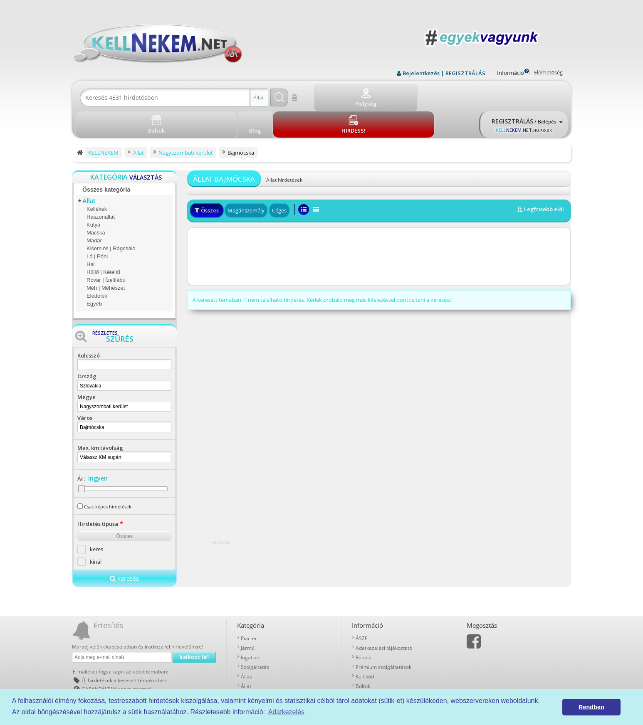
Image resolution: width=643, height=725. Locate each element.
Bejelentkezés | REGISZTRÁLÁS (444, 73)
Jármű (248, 617)
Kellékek (97, 178)
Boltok (363, 655)
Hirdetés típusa (97, 493)
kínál (95, 531)
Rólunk (363, 627)
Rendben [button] (591, 707)
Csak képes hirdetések (107, 476)
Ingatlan (250, 627)
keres (96, 519)
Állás (246, 646)
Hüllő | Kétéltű (103, 242)
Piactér (249, 608)
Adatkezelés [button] (286, 711)
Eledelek (97, 265)
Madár (94, 210)
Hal (91, 234)
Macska (96, 202)
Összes (124, 505)
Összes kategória (106, 159)
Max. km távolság (100, 417)
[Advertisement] (379, 226)
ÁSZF (361, 608)
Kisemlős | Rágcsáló (111, 218)
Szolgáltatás (255, 636)
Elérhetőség (548, 72)
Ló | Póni (97, 226)
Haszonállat (101, 186)
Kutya (93, 194)
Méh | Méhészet (106, 257)
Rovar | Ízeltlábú (106, 250)
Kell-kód (365, 646)
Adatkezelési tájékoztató (384, 617)
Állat (88, 170)
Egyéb (94, 273)
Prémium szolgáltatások (383, 636)
